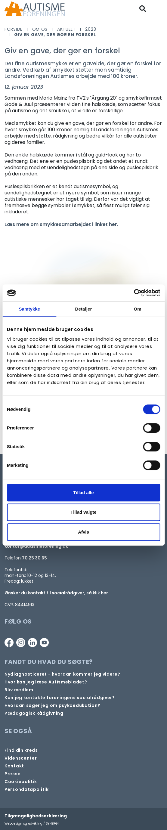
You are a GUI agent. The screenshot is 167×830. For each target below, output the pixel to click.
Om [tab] (137, 308)
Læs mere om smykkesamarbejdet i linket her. (61, 224)
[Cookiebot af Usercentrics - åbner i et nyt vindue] (133, 293)
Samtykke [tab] (29, 308)
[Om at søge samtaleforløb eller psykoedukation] (52, 705)
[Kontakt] (14, 766)
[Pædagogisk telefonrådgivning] (34, 713)
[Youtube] (44, 642)
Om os (40, 29)
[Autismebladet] (46, 682)
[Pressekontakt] (12, 774)
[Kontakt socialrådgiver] (60, 698)
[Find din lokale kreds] (21, 750)
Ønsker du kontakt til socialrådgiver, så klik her (56, 593)
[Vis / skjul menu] (159, 9)
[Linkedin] (32, 642)
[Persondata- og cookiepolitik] (21, 782)
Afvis (83, 531)
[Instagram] (20, 642)
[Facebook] (9, 642)
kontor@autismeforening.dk (36, 546)
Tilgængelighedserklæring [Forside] (36, 816)
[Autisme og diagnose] (62, 674)
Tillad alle (83, 492)
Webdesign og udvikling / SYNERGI (32, 823)
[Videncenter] (21, 758)
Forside (14, 29)
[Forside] (35, 9)
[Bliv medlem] (19, 690)
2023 (90, 29)
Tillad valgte (83, 512)
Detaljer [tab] (83, 308)
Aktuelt (66, 29)
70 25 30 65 (34, 558)
